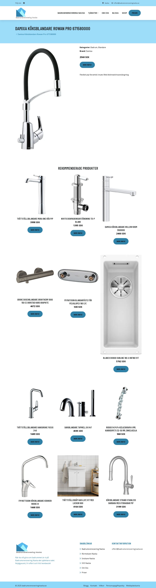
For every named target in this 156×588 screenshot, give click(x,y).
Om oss (105, 12)
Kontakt (93, 583)
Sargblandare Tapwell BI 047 (78, 425)
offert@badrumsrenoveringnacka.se (124, 3)
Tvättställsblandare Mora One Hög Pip (35, 216)
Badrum (94, 45)
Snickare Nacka (88, 556)
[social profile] (24, 3)
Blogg (115, 12)
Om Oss (85, 566)
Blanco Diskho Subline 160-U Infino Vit (121, 356)
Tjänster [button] (92, 12)
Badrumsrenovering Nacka (71, 12)
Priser (134, 12)
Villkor (101, 583)
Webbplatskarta (133, 583)
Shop (124, 12)
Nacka (105, 3)
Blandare (102, 45)
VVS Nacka (86, 561)
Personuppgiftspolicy (115, 583)
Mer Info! (87, 63)
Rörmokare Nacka (89, 552)
